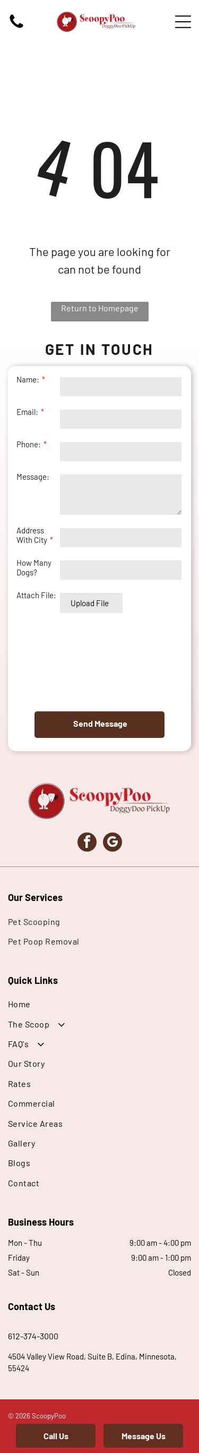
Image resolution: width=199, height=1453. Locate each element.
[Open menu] (183, 22)
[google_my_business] (112, 843)
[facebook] (87, 843)
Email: (27, 412)
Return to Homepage (100, 308)
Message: (32, 476)
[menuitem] (99, 921)
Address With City (31, 535)
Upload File (90, 603)
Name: (27, 379)
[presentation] (59, 662)
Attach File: (36, 595)
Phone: (28, 444)
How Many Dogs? (33, 567)
